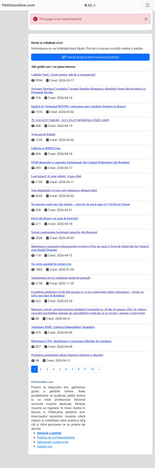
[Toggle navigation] (147, 5)
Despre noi (44, 446)
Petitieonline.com (18, 5)
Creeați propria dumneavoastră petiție (90, 57)
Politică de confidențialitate (56, 437)
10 (92, 369)
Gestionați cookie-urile (52, 442)
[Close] (146, 19)
